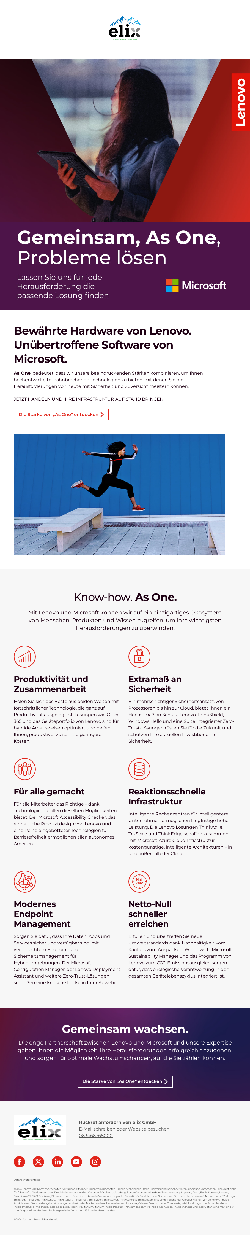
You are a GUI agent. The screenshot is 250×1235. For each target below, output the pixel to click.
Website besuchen (149, 1129)
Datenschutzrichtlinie (27, 1179)
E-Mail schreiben (97, 1129)
